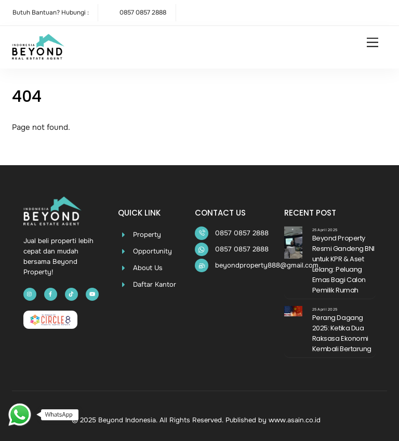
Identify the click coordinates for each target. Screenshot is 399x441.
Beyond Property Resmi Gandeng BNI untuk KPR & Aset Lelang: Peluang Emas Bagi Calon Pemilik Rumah (343, 264)
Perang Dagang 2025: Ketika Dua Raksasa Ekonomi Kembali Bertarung (341, 333)
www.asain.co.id (295, 420)
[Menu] (372, 43)
